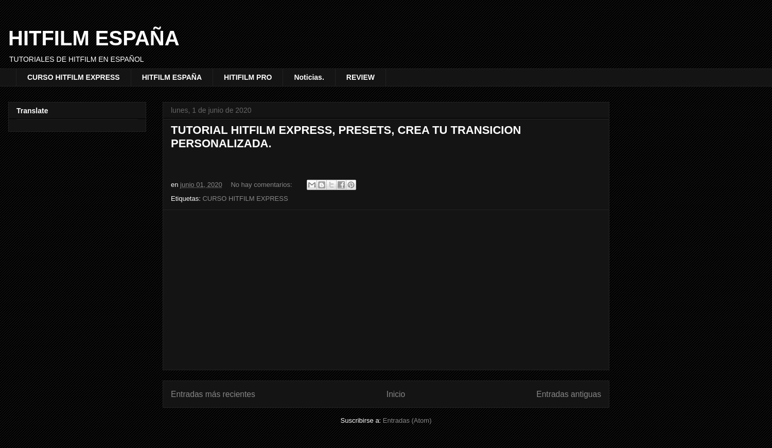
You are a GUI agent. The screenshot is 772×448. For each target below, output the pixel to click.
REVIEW (360, 77)
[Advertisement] (386, 290)
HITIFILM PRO (248, 77)
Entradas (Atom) (407, 420)
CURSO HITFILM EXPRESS (73, 77)
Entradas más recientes (213, 394)
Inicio (396, 394)
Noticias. (309, 77)
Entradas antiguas (568, 394)
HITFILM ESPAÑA (94, 38)
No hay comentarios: (262, 184)
